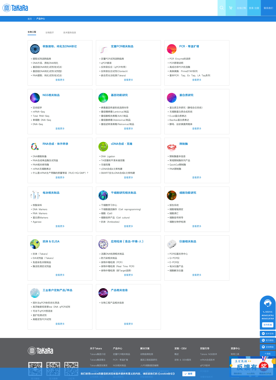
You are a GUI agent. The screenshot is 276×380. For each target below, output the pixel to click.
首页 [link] (30, 19)
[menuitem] (71, 8)
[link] (40, 19)
